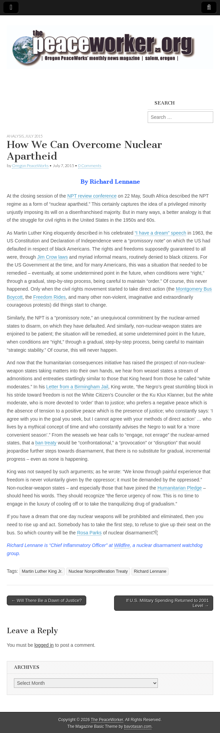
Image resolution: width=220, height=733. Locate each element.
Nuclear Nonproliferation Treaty (98, 571)
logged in (44, 645)
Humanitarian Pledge (180, 488)
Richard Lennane (150, 571)
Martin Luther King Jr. (42, 571)
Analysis (15, 136)
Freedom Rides (49, 297)
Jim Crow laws (52, 257)
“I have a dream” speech (160, 233)
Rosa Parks (89, 532)
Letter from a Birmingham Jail (77, 386)
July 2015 (33, 136)
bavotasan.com (138, 726)
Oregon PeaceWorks (30, 165)
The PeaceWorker (107, 719)
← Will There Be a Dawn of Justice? (46, 600)
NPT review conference (91, 196)
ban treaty (45, 442)
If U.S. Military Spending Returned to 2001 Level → (167, 603)
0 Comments (89, 165)
